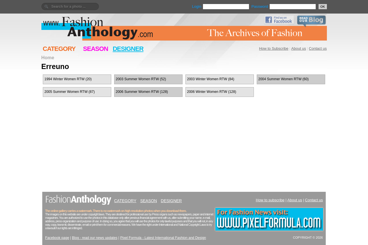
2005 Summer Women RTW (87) (70, 92)
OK (322, 6)
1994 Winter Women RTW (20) (68, 79)
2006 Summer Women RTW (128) (142, 92)
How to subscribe (270, 200)
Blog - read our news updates (94, 238)
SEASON (95, 48)
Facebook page (57, 238)
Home (47, 57)
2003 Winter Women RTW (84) (210, 79)
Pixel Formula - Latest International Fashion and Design (163, 238)
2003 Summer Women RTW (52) (141, 79)
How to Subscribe (273, 48)
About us (298, 48)
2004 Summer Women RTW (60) (283, 79)
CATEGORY (59, 48)
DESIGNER (128, 48)
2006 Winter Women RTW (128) (211, 92)
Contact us (318, 48)
